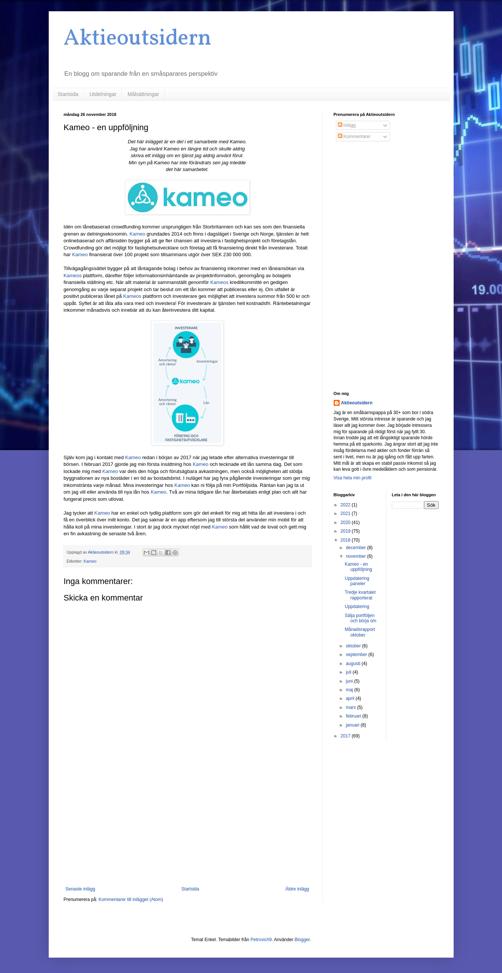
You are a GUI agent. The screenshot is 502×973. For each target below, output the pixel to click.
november (356, 556)
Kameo (137, 234)
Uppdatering (357, 606)
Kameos (73, 275)
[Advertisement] (187, 824)
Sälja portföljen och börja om (360, 618)
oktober (354, 646)
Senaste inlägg (80, 889)
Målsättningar (143, 94)
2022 (346, 505)
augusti (353, 663)
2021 (346, 513)
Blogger (302, 939)
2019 (346, 531)
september (357, 654)
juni (350, 681)
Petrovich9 (261, 939)
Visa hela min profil (353, 477)
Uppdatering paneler (357, 581)
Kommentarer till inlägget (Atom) (131, 899)
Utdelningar (103, 94)
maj (350, 689)
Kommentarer (354, 136)
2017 (346, 736)
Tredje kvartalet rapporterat (360, 595)
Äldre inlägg (297, 889)
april (350, 698)
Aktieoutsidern (137, 38)
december (356, 547)
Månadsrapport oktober (360, 632)
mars (351, 707)
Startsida (68, 94)
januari (353, 725)
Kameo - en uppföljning (358, 567)
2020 (346, 522)
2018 (346, 540)
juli (349, 672)
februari (354, 716)
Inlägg (347, 125)
